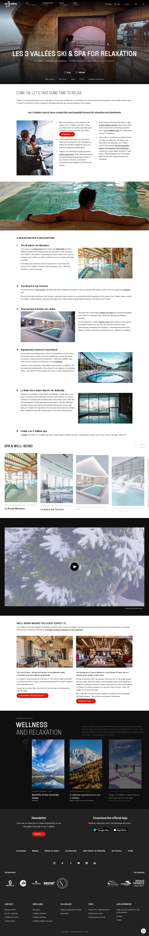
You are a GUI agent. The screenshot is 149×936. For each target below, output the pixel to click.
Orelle (24, 435)
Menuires (38, 249)
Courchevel (21, 851)
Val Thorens (40, 290)
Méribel (35, 851)
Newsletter (65, 913)
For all (82, 79)
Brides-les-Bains (107, 313)
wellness (126, 290)
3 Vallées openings (39, 917)
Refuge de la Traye (84, 701)
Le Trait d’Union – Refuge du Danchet (31, 695)
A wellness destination (96, 79)
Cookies (119, 916)
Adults (73, 79)
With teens (62, 79)
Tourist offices (10, 921)
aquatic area (104, 322)
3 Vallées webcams (39, 913)
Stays (108, 4)
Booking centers (10, 910)
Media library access (95, 913)
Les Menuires (71, 851)
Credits (119, 920)
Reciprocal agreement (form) (71, 910)
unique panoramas (66, 154)
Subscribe (37, 834)
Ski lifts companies (11, 913)
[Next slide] (142, 446)
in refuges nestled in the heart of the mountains (64, 630)
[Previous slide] (137, 446)
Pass (117, 4)
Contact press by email (96, 917)
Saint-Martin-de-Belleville (94, 851)
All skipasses (65, 134)
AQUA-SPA (60, 249)
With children (49, 79)
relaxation (58, 362)
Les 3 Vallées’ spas (111, 130)
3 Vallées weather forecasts (43, 921)
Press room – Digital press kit (98, 910)
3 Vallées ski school (12, 917)
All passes (36, 910)
